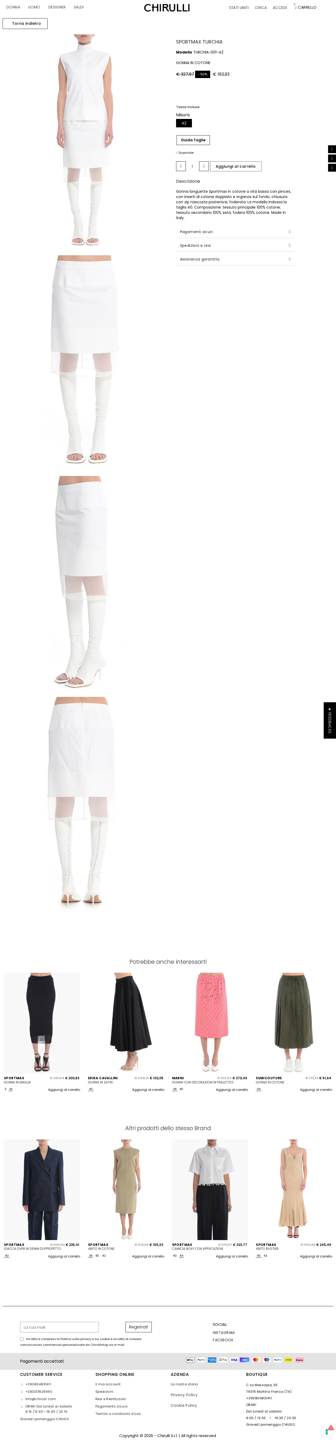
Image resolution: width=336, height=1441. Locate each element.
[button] (261, 8)
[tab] (235, 232)
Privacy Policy (184, 1394)
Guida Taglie (193, 140)
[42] (184, 123)
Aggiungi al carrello (64, 1090)
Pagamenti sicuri (196, 231)
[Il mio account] (280, 8)
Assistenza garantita (200, 259)
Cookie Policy (184, 1405)
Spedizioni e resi (195, 245)
